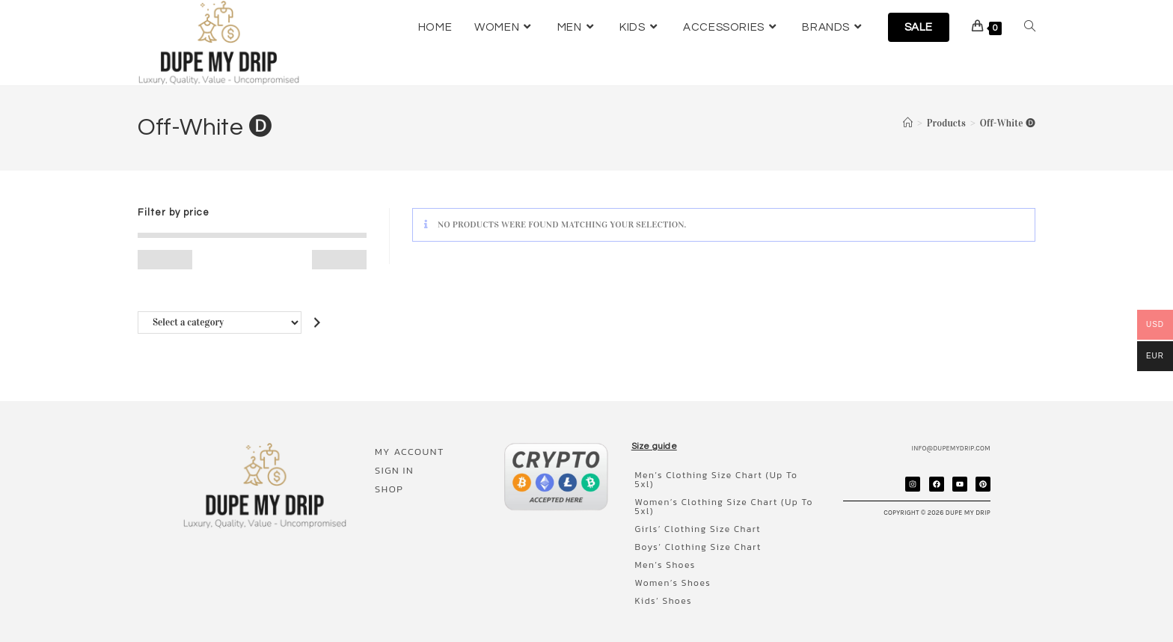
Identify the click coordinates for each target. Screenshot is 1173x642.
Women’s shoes (669, 574)
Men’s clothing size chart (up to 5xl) (723, 475)
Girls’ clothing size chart (694, 520)
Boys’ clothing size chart (694, 538)
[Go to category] (317, 322)
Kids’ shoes (659, 592)
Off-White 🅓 (1007, 123)
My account (406, 451)
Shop (385, 489)
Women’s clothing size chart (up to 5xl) (720, 497)
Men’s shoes (661, 556)
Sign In (390, 470)
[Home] (908, 123)
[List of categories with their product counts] (219, 322)
